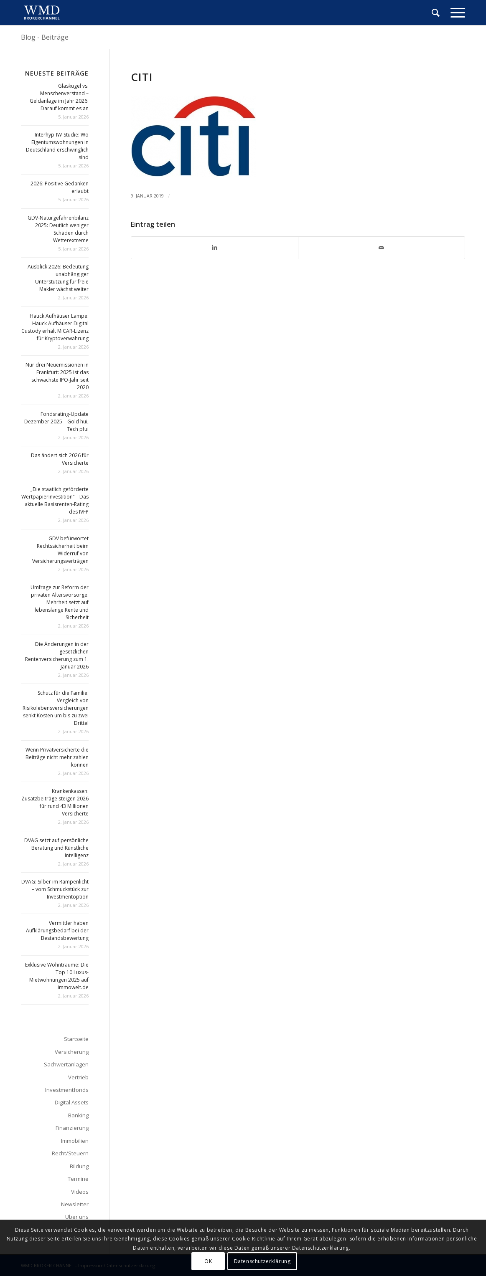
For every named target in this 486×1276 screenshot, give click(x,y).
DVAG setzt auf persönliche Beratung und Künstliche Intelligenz (56, 848)
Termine (78, 1178)
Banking (78, 1115)
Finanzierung (72, 1128)
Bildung (79, 1166)
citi (142, 76)
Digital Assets (72, 1102)
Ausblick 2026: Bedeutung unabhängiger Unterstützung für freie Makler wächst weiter (58, 278)
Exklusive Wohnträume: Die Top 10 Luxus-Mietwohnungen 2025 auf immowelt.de (57, 976)
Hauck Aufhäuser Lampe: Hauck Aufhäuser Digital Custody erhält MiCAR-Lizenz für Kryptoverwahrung (55, 327)
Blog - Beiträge (45, 37)
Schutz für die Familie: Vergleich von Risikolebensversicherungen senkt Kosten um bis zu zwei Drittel (56, 708)
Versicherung (72, 1052)
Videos (80, 1191)
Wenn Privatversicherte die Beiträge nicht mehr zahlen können (57, 757)
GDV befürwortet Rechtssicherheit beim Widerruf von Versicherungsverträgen (60, 550)
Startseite (76, 1039)
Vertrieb (78, 1077)
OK (208, 1261)
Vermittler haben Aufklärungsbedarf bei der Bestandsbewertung (57, 930)
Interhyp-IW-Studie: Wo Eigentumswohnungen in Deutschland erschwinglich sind (57, 146)
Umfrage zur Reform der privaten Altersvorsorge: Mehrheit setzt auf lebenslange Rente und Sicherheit (60, 602)
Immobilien (75, 1140)
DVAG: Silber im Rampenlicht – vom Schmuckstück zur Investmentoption (55, 889)
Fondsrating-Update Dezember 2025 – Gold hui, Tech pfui (56, 421)
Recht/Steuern (70, 1153)
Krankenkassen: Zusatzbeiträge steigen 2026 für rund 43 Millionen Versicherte (55, 802)
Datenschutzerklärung (262, 1261)
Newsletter (75, 1204)
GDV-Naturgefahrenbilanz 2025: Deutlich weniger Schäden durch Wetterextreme (58, 229)
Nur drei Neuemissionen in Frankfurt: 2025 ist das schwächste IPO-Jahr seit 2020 (57, 376)
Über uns (77, 1216)
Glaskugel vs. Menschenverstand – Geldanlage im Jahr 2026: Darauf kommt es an (59, 97)
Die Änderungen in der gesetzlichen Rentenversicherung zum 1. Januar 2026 (57, 655)
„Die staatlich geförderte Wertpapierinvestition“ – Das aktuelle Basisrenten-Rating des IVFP (55, 500)
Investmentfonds (67, 1090)
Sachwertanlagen (66, 1064)
